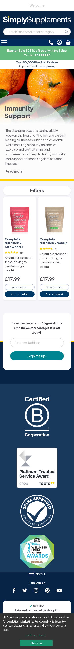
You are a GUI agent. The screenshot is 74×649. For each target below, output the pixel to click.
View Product (20, 287)
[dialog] (37, 631)
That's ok (36, 643)
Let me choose (36, 635)
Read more (14, 171)
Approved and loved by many (37, 64)
